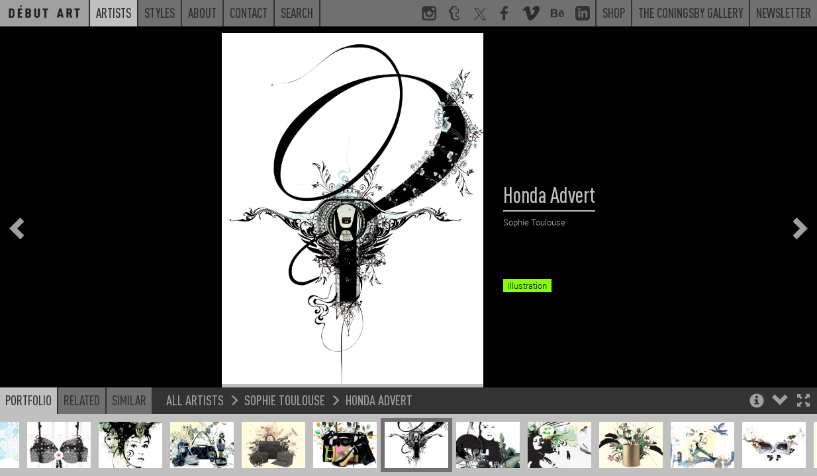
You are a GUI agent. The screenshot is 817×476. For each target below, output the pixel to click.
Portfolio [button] (28, 439)
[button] (803, 440)
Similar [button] (129, 439)
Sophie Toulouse (284, 439)
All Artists (195, 439)
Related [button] (82, 439)
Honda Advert (379, 439)
